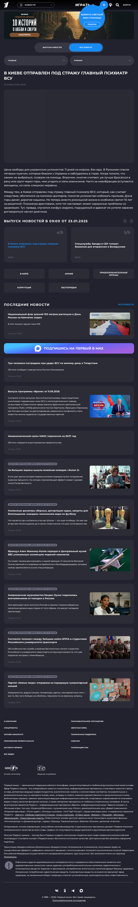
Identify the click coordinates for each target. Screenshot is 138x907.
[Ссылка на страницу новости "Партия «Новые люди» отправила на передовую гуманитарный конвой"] (69, 689)
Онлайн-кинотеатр (13, 734)
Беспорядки (69, 287)
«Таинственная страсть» (32, 818)
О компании (10, 721)
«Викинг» (95, 815)
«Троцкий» (106, 815)
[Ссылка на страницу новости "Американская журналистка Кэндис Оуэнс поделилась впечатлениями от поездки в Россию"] (69, 604)
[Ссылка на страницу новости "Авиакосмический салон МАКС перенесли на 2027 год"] (69, 442)
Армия (69, 273)
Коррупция (24, 287)
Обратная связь (79, 728)
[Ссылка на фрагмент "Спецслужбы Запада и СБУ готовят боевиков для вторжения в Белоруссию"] (102, 244)
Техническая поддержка (83, 734)
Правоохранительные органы (113, 273)
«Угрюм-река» (82, 815)
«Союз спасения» (65, 815)
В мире (24, 273)
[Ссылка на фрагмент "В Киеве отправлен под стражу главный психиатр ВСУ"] (35, 244)
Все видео (9, 754)
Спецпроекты (11, 728)
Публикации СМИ (79, 748)
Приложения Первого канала (19, 741)
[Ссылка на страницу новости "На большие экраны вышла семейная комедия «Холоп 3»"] (69, 477)
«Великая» (118, 815)
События (75, 741)
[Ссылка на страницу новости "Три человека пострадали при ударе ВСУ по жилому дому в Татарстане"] (69, 370)
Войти (127, 5)
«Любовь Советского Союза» (40, 815)
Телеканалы (10, 857)
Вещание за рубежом (46, 770)
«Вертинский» (11, 818)
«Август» (19, 815)
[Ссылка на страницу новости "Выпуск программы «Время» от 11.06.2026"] (69, 406)
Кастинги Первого (13, 748)
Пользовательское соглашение (87, 721)
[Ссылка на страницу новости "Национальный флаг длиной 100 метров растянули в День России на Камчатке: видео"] (69, 324)
